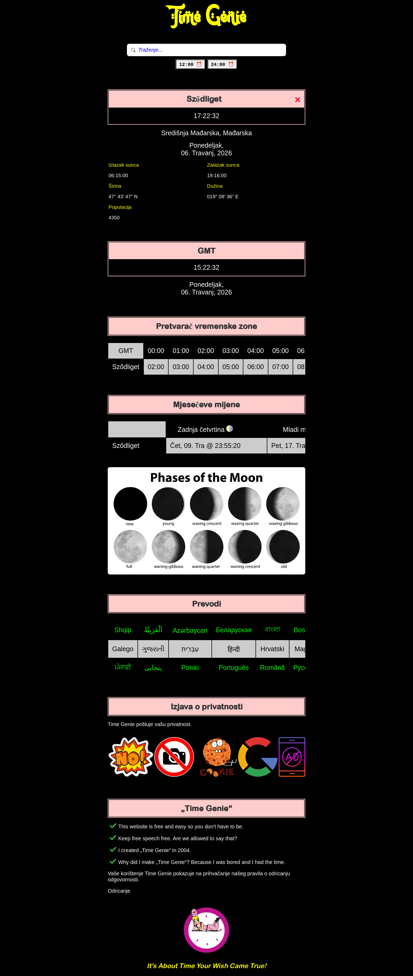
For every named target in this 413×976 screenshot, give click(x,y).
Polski (190, 667)
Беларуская (234, 630)
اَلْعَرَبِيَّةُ (153, 630)
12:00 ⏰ (190, 64)
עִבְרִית (190, 649)
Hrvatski (272, 649)
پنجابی (153, 667)
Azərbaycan (190, 630)
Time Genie (206, 17)
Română (272, 667)
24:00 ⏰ (222, 64)
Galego (123, 649)
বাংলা (272, 629)
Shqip (122, 630)
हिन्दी (234, 649)
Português (234, 667)
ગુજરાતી (153, 649)
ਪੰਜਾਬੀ (123, 667)
